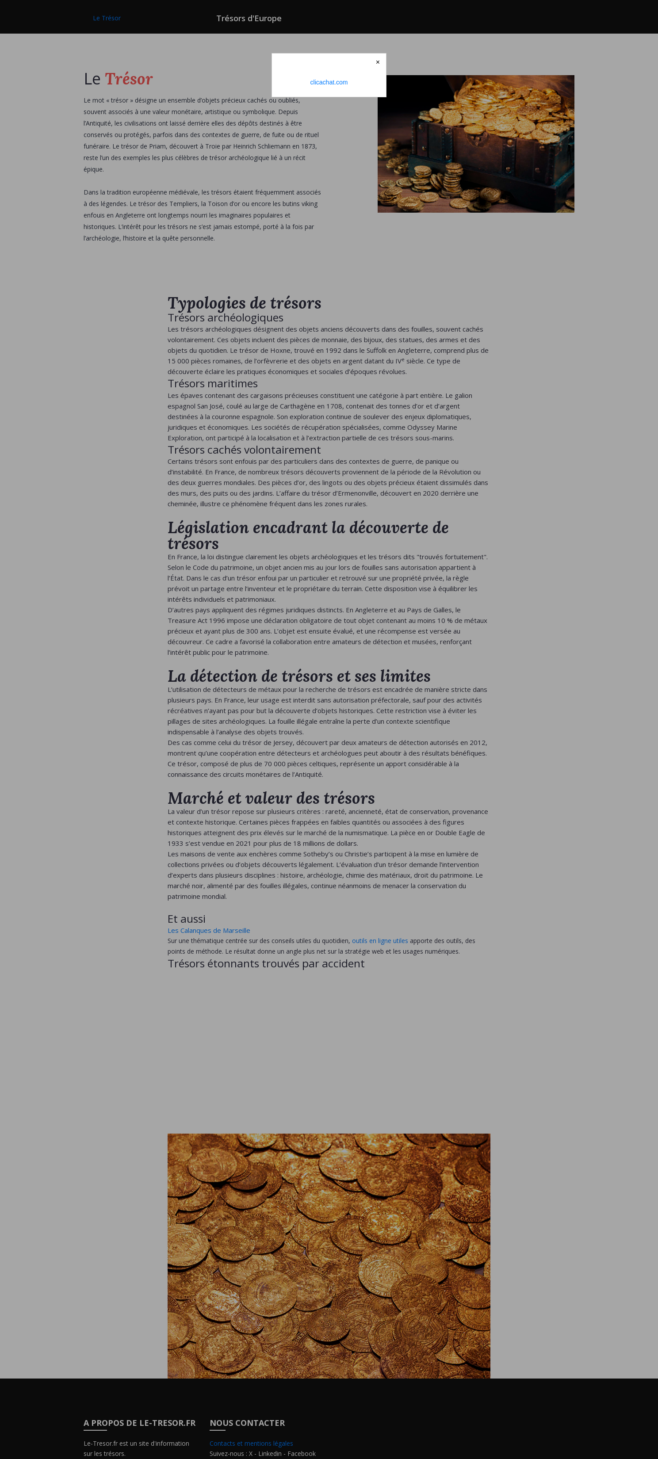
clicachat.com (329, 82)
